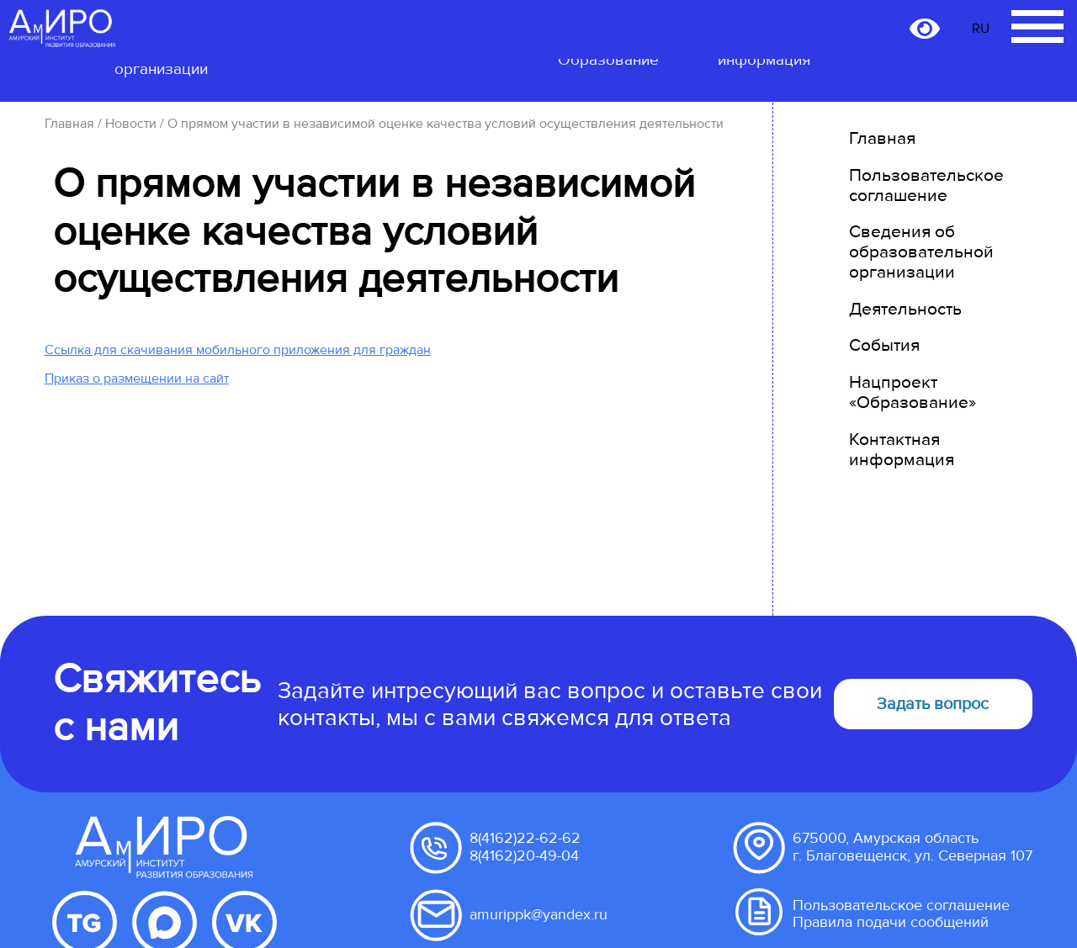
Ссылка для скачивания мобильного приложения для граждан (238, 350)
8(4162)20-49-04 (524, 856)
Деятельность (905, 309)
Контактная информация (901, 449)
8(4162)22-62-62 (525, 838)
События (884, 345)
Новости (131, 123)
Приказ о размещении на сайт (137, 378)
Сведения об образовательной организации (921, 252)
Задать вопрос (933, 704)
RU (980, 28)
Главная (69, 123)
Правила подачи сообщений (891, 922)
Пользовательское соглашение (926, 185)
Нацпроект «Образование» (912, 392)
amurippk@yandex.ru (538, 915)
